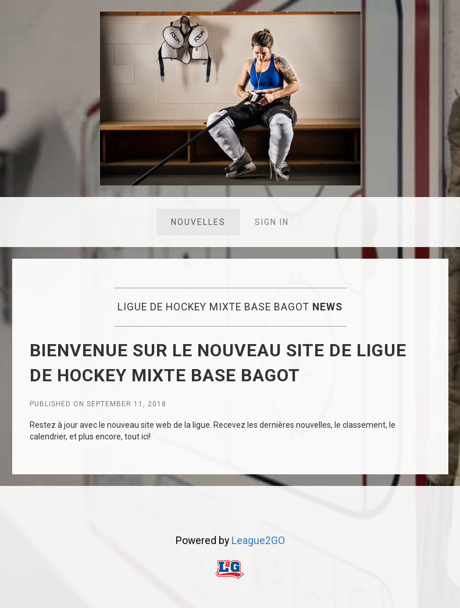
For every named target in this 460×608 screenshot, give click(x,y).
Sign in (272, 222)
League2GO (258, 540)
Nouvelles (198, 222)
